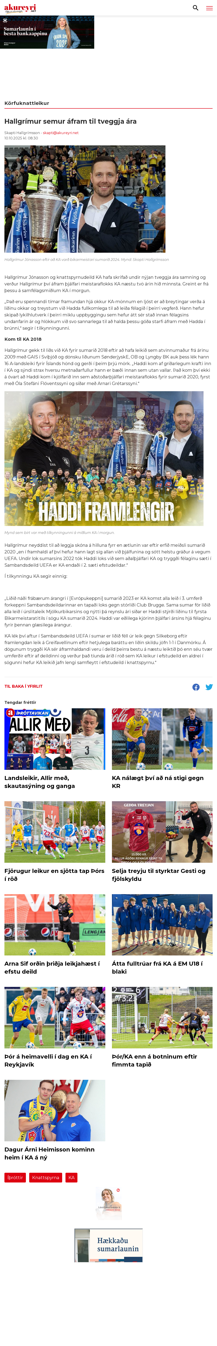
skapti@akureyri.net (61, 133)
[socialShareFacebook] (195, 688)
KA (71, 1177)
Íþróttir (15, 1177)
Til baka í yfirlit (23, 686)
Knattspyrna (45, 1177)
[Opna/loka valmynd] (209, 8)
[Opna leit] (195, 7)
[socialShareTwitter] (209, 688)
